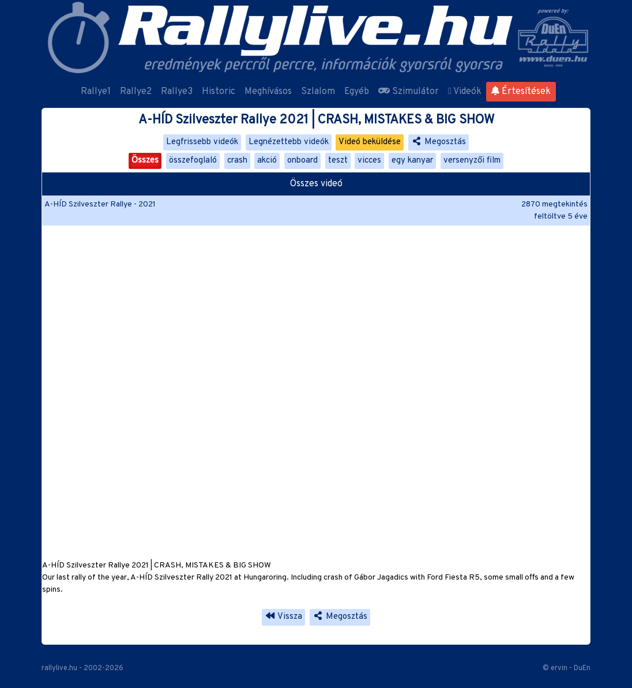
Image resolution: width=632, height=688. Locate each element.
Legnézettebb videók (289, 142)
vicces (369, 160)
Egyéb (356, 91)
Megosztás (438, 142)
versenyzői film (472, 160)
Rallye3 (177, 91)
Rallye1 (96, 91)
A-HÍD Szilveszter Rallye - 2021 (100, 204)
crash (237, 160)
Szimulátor (408, 91)
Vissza (283, 616)
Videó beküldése (369, 142)
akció (267, 160)
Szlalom (318, 91)
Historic (218, 91)
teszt (338, 160)
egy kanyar (412, 160)
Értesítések (521, 91)
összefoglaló (193, 160)
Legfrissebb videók (202, 142)
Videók (464, 91)
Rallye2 (136, 91)
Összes (145, 160)
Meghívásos (268, 91)
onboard (302, 160)
